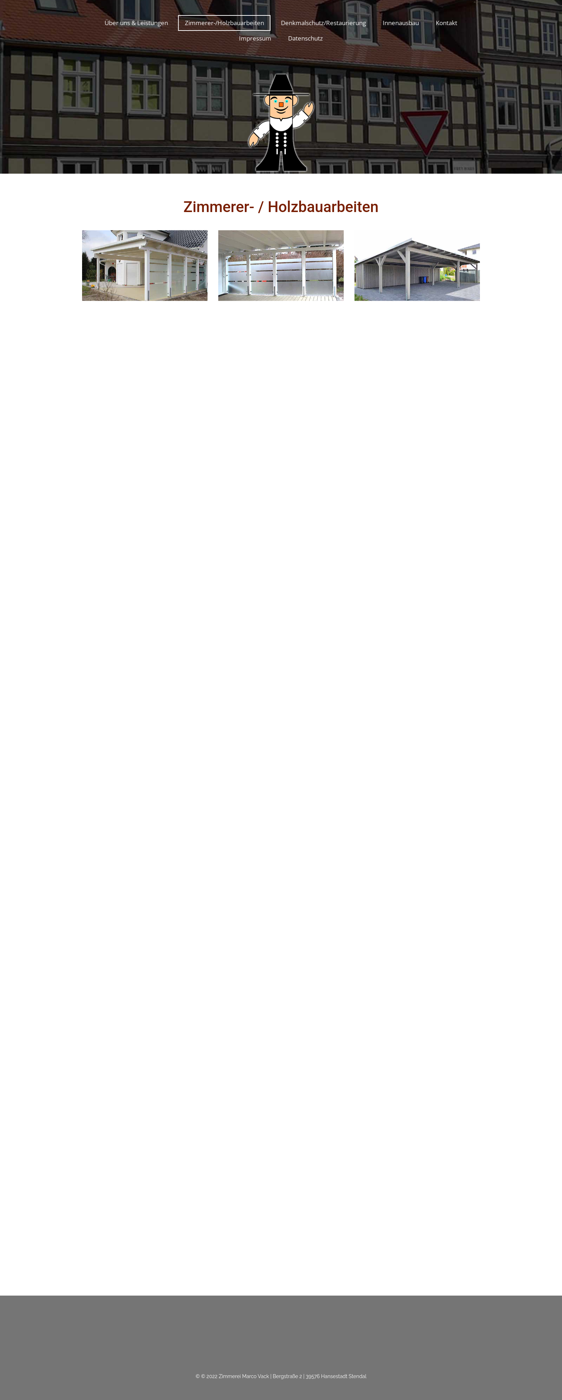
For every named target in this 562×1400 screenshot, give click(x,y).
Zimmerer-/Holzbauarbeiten (223, 23)
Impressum (254, 38)
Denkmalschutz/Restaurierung (322, 23)
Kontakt (445, 23)
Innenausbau (400, 23)
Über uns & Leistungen (135, 23)
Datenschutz (304, 38)
